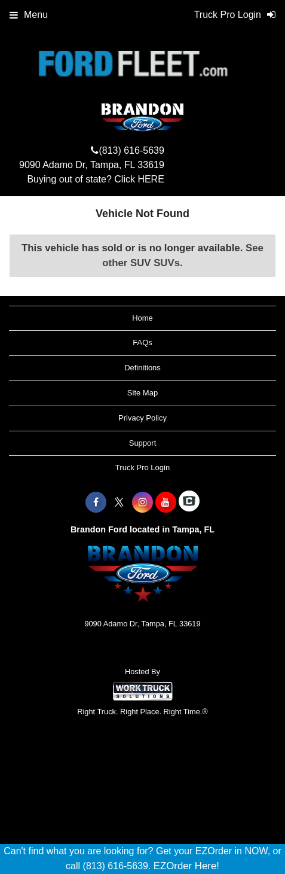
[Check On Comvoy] (189, 502)
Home (142, 317)
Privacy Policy (142, 417)
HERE (150, 179)
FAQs (142, 342)
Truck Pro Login (142, 467)
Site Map (142, 392)
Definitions (142, 367)
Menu (29, 15)
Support (143, 442)
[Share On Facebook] (95, 502)
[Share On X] (119, 502)
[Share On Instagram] (142, 502)
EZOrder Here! (186, 866)
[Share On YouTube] (165, 502)
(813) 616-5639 (131, 150)
